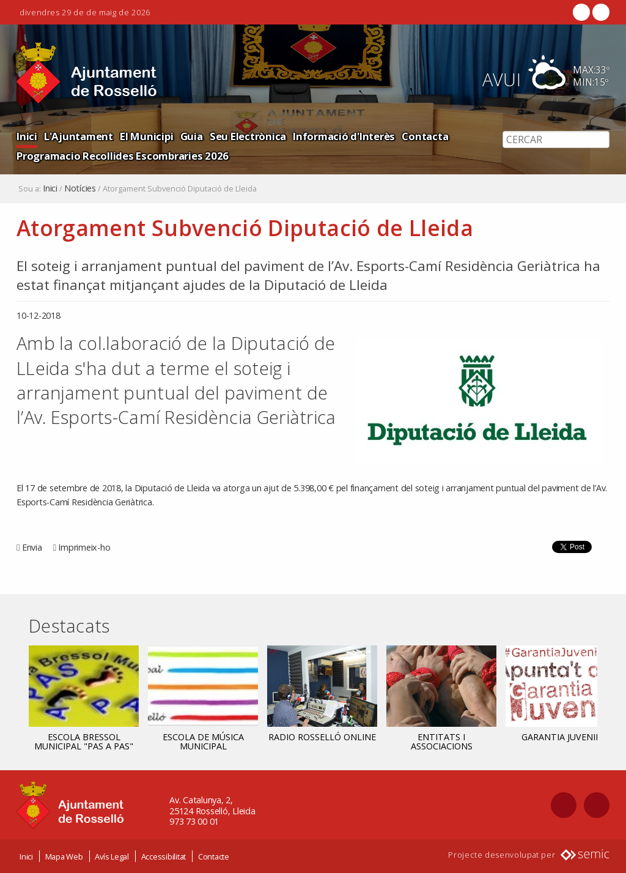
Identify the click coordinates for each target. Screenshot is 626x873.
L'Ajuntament (78, 136)
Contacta (425, 136)
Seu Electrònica (248, 136)
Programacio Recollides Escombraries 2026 (123, 156)
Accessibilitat (163, 856)
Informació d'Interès (344, 136)
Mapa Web (64, 856)
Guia (191, 136)
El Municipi (146, 136)
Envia (32, 547)
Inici (27, 136)
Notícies (80, 188)
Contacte (213, 856)
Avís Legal (112, 856)
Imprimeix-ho (84, 547)
